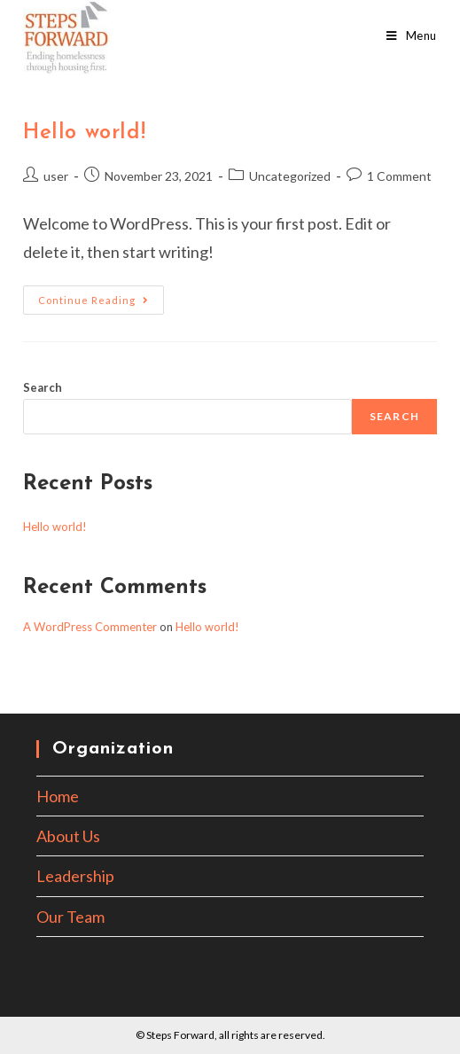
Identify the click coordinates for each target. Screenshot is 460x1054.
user (55, 175)
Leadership (75, 876)
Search (42, 387)
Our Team (70, 916)
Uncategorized (290, 175)
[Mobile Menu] (411, 35)
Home (57, 796)
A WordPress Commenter (90, 627)
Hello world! (84, 133)
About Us (68, 836)
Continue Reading (101, 304)
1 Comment (399, 175)
